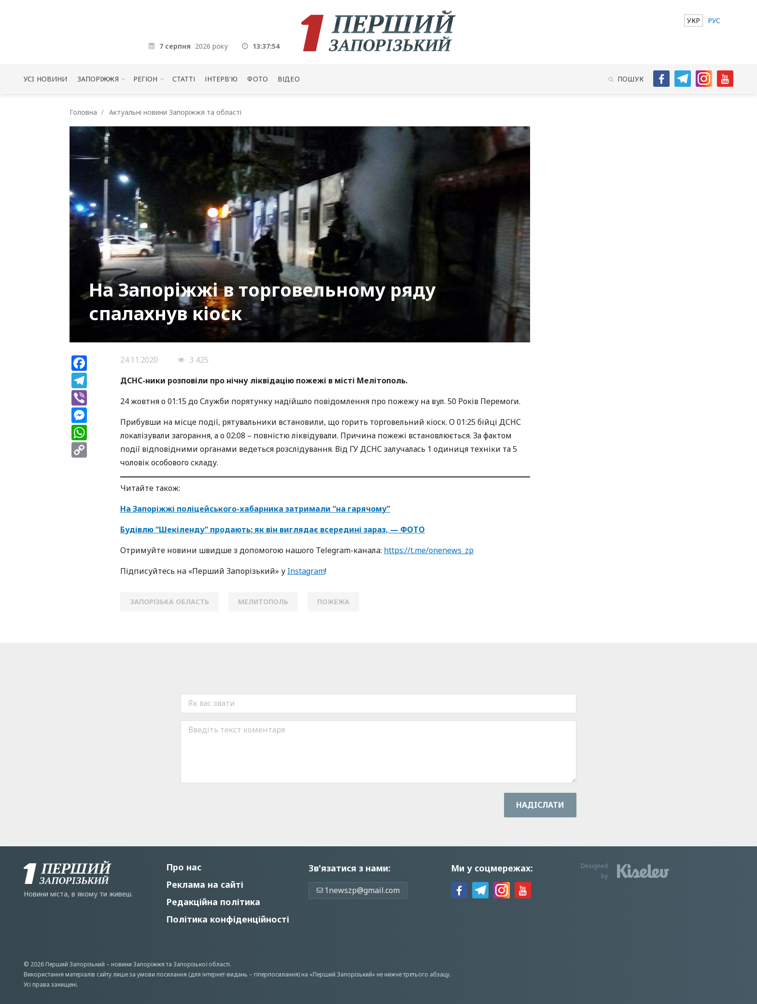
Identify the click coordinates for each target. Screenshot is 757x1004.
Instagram (306, 571)
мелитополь (263, 601)
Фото (257, 78)
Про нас (183, 867)
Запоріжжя (98, 78)
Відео (289, 78)
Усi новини (45, 78)
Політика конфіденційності (227, 919)
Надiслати (540, 805)
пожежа (333, 601)
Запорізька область (169, 601)
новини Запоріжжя (138, 964)
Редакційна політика (213, 902)
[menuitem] (693, 20)
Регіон (145, 78)
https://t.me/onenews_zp (429, 550)
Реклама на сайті (204, 884)
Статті (184, 78)
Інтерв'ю (221, 78)
